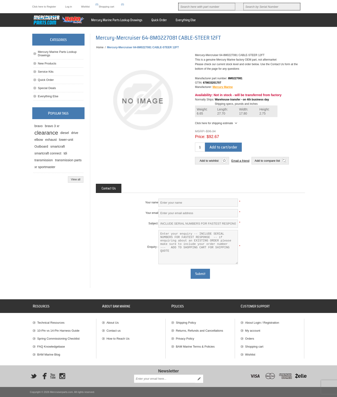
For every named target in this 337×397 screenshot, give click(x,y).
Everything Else (48, 96)
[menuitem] (64, 323)
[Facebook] (43, 376)
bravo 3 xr (52, 126)
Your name (151, 202)
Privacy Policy (185, 338)
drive (74, 133)
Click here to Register (44, 6)
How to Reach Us (118, 338)
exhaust (51, 139)
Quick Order (46, 80)
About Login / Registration (262, 322)
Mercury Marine (222, 87)
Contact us (114, 330)
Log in (68, 6)
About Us (113, 322)
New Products (47, 63)
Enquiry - (152, 246)
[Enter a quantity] (200, 147)
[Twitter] (33, 376)
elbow (39, 139)
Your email (151, 213)
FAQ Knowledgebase (51, 346)
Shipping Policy (186, 322)
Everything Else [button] (186, 20)
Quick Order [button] (159, 20)
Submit (200, 274)
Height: (264, 111)
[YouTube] (52, 376)
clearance (46, 133)
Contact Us (109, 188)
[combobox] (206, 6)
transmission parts (68, 160)
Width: (243, 111)
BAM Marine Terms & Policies (195, 346)
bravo (39, 126)
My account (252, 330)
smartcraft (57, 146)
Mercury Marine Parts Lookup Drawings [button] (116, 20)
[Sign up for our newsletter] (164, 379)
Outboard (41, 146)
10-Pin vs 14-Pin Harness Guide (58, 330)
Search (239, 6)
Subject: (153, 223)
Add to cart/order (223, 147)
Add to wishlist (209, 160)
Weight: (202, 111)
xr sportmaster (45, 167)
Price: (200, 136)
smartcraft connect (48, 153)
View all (75, 179)
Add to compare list (267, 160)
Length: (222, 111)
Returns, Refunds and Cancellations (199, 330)
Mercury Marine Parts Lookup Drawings (57, 53)
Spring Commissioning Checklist (58, 338)
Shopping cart (254, 346)
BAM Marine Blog (48, 354)
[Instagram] (62, 376)
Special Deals (47, 88)
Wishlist (250, 354)
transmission (44, 160)
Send (199, 379)
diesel (64, 133)
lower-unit (66, 139)
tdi (65, 153)
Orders (249, 338)
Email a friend (240, 160)
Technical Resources (51, 322)
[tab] (108, 188)
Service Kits (46, 71)
